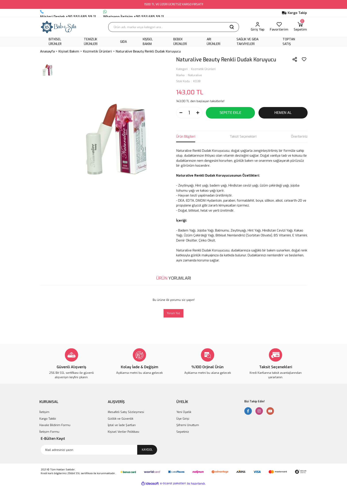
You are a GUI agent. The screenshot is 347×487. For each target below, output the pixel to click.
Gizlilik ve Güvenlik (120, 419)
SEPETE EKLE (230, 112)
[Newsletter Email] (99, 450)
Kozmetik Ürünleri (203, 69)
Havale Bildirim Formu (54, 425)
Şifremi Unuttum (187, 425)
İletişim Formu (49, 432)
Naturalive (195, 75)
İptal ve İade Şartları (122, 425)
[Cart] (300, 27)
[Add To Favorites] (304, 59)
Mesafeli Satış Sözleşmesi (126, 412)
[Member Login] (257, 27)
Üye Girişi (182, 419)
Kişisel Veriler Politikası (123, 432)
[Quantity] (189, 112)
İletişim (44, 412)
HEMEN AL (283, 112)
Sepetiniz (182, 432)
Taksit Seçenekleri (243, 136)
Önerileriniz (299, 136)
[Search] (173, 27)
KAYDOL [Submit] (147, 450)
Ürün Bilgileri (185, 136)
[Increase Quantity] (197, 112)
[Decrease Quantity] (180, 112)
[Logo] (58, 27)
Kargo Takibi (47, 419)
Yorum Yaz (173, 313)
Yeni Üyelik (183, 412)
